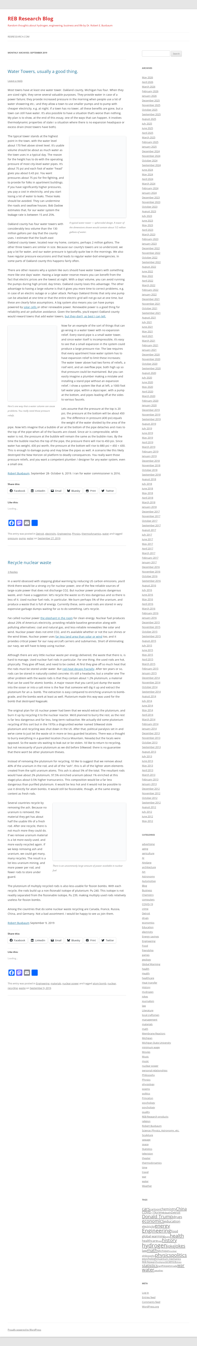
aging (145, 848)
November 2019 (151, 414)
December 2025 (151, 100)
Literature (147, 1010)
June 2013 (147, 761)
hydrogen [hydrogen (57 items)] (154, 1245)
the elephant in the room (56, 618)
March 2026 (148, 86)
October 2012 (149, 798)
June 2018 (147, 488)
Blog (144, 885)
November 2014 (151, 682)
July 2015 (147, 645)
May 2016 (147, 599)
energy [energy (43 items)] (162, 1225)
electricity (50, 533)
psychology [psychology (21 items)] (149, 1259)
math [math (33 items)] (152, 1250)
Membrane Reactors (153, 1033)
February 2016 (150, 613)
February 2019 (150, 451)
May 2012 (147, 821)
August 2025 (149, 119)
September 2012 (151, 802)
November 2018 (151, 465)
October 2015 (149, 631)
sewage (146, 1139)
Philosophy (148, 1075)
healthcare (148, 978)
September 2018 (151, 474)
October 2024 (149, 160)
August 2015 (149, 641)
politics (146, 1093)
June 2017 (147, 539)
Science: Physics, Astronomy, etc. (160, 1130)
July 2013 (147, 756)
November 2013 (151, 738)
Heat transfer (149, 982)
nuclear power (70, 983)
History (146, 987)
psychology (148, 1102)
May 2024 (147, 174)
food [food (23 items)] (174, 1231)
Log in (145, 1292)
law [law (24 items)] (144, 1250)
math (145, 1029)
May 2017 (147, 544)
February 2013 (150, 779)
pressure (13, 538)
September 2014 (151, 691)
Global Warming (151, 964)
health (145, 969)
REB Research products (155, 1116)
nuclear (112, 983)
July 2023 (147, 216)
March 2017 (148, 553)
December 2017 (151, 511)
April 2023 (147, 230)
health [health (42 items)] (177, 1235)
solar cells (30, 307)
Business (147, 890)
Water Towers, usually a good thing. (43, 71)
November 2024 (151, 156)
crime (145, 908)
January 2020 (149, 405)
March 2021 (148, 340)
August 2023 (149, 211)
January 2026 (149, 96)
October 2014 (149, 687)
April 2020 (147, 391)
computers (148, 899)
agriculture (148, 853)
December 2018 (151, 460)
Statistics (147, 1149)
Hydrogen (148, 992)
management (149, 1019)
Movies (146, 1052)
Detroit (40, 533)
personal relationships (154, 1070)
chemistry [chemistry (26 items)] (168, 1208)
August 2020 (149, 373)
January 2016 (149, 617)
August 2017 (149, 530)
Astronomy (148, 876)
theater (146, 1158)
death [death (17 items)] (167, 1212)
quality (146, 1112)
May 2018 (147, 493)
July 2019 (147, 428)
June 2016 (147, 594)
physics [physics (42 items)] (163, 1255)
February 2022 (150, 290)
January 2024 (149, 193)
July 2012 (147, 811)
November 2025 (151, 105)
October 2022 (149, 257)
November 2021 (151, 303)
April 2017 (147, 548)
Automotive (149, 881)
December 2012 (151, 788)
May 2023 (147, 225)
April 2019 (147, 442)
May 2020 (147, 387)
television (147, 1153)
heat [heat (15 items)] (160, 1241)
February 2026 (150, 91)
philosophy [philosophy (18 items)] (148, 1255)
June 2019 (147, 433)
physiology (148, 1084)
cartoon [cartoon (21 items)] (155, 1209)
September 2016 (151, 581)
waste (22, 988)
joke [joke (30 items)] (170, 1246)
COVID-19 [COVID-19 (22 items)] (149, 1212)
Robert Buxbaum (18, 923)
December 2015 (151, 622)
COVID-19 (147, 904)
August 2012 (149, 807)
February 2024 (150, 188)
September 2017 (151, 525)
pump (22, 538)
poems (146, 1089)
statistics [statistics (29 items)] (150, 1265)
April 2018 (147, 497)
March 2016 (148, 608)
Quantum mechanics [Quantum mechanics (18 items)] (169, 1259)
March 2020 (148, 396)
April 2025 (147, 133)
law (144, 1005)
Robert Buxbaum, (19, 473)
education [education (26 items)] (172, 1221)
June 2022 (147, 271)
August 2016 (149, 585)
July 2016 (147, 590)
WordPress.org (150, 1306)
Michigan (147, 1038)
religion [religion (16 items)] (161, 1262)
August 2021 (149, 317)
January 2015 (149, 673)
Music (145, 1056)
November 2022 (151, 253)
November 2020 (151, 359)
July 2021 (147, 322)
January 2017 (149, 562)
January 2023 (149, 243)
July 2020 (147, 377)
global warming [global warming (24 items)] (153, 1236)
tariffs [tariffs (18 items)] (161, 1266)
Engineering (64, 533)
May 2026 (147, 77)
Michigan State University (156, 1042)
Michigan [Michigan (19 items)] (163, 1251)
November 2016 (151, 571)
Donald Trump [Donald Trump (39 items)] (157, 1216)
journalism (148, 1001)
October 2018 (149, 470)
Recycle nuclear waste (29, 562)
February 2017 (150, 557)
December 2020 (151, 354)
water (105, 533)
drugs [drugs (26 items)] (177, 1216)
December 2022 (151, 248)
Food (145, 945)
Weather (147, 1186)
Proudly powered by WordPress (24, 1329)
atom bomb (99, 983)
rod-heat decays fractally (78, 669)
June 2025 (147, 128)
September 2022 (151, 262)
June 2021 (147, 327)
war (144, 1176)
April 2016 (147, 604)
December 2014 (151, 678)
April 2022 (147, 280)
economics (148, 922)
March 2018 (148, 502)
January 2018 (149, 507)
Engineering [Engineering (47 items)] (156, 1230)
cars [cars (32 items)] (146, 1208)
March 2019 (148, 447)
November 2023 (151, 202)
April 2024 (147, 179)
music (145, 1061)
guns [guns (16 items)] (167, 1236)
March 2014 (148, 719)
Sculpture (147, 1135)
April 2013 (147, 770)
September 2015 (151, 636)
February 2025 (150, 142)
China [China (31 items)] (181, 1208)
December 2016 (151, 567)
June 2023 (147, 220)
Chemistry (148, 895)
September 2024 (151, 165)
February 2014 (150, 724)
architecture (149, 867)
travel (145, 1172)
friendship (148, 950)
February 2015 (150, 668)
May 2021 (147, 331)
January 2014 (149, 728)
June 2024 (147, 169)
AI (143, 858)
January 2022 (149, 294)
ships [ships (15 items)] (178, 1262)
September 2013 (151, 747)
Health (146, 973)
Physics (76, 533)
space (145, 1144)
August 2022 (149, 266)
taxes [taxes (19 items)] (167, 1266)
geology (146, 959)
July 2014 (147, 701)
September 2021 (151, 313)
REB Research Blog (30, 18)
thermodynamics (91, 533)
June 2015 (147, 650)
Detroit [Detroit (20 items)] (175, 1212)
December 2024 (151, 151)
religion (146, 1121)
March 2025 (148, 137)
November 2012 (151, 793)
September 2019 (151, 419)
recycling (13, 988)
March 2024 (148, 183)
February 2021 (150, 345)
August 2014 (149, 696)
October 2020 (149, 363)
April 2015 (147, 659)
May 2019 (147, 437)
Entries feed (148, 1297)
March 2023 (148, 234)
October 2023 (149, 206)
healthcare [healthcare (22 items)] (150, 1241)
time (144, 1167)
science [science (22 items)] (170, 1262)
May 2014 (147, 710)
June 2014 (147, 705)
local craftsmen (150, 1015)
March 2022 (148, 285)
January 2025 (149, 146)
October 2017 (149, 521)
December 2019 (151, 410)
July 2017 (147, 534)
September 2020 (151, 368)
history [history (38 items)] (169, 1240)
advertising (148, 844)
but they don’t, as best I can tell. (85, 316)
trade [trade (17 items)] (174, 1266)
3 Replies (13, 572)
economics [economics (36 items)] (153, 1221)
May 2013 (147, 765)
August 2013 (149, 751)
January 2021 (149, 350)
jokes (145, 996)
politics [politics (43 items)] (179, 1255)
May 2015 (147, 654)
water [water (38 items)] (148, 1270)
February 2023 (150, 239)
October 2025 (149, 109)
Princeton (147, 1098)
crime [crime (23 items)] (160, 1212)
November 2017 (151, 516)
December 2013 (151, 733)
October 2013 (149, 742)
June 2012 (147, 816)
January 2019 (149, 456)
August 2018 (149, 479)
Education (148, 927)
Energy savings (150, 936)
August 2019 (149, 424)
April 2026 (147, 82)
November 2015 (151, 627)
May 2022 (147, 276)
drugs (145, 918)
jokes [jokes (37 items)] (179, 1246)
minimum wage (151, 1047)
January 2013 (149, 784)
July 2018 (147, 484)
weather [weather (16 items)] (158, 1270)
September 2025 (151, 114)
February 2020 (150, 400)
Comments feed (151, 1302)
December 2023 (151, 197)
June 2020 (147, 382)
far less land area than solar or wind (78, 636)
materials (56, 983)
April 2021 (147, 336)
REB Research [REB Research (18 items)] (149, 1262)
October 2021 (149, 308)
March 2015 (148, 664)
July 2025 (147, 123)
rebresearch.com (18, 36)
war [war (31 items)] (180, 1265)
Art (143, 872)
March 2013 (148, 775)
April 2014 (147, 714)
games (145, 955)
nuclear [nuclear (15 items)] (173, 1251)
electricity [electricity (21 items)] (148, 1226)
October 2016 (149, 576)
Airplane (146, 862)
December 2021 (151, 299)
